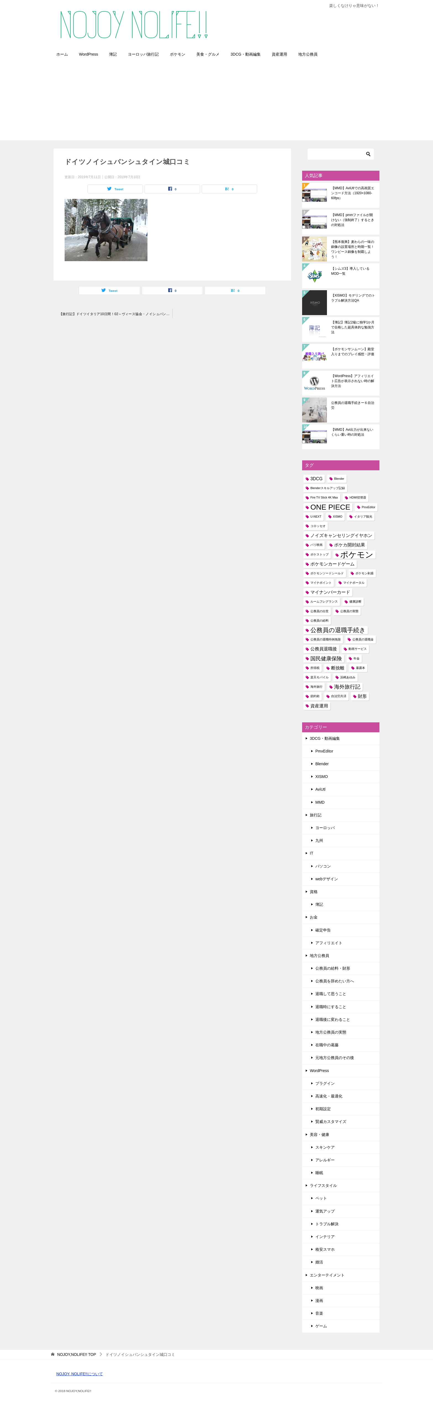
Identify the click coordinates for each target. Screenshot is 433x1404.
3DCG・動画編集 (246, 54)
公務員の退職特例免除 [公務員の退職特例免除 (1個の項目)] (325, 639)
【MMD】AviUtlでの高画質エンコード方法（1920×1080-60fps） (352, 193)
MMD (319, 802)
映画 (319, 1288)
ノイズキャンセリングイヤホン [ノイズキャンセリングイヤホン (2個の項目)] (341, 535)
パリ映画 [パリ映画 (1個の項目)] (316, 544)
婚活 (319, 1262)
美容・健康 (319, 1134)
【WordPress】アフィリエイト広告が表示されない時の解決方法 (352, 381)
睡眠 (319, 1173)
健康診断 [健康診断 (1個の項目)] (355, 601)
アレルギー (325, 1160)
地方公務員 (308, 54)
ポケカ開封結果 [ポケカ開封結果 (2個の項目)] (349, 545)
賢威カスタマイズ (330, 1121)
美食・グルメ (208, 54)
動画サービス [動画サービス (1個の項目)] (357, 648)
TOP (76, 1354)
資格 (314, 891)
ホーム (62, 54)
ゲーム (321, 1326)
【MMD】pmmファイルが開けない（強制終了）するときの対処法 (352, 220)
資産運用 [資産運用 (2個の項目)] (319, 706)
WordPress (88, 54)
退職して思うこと (330, 994)
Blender (322, 764)
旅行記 (315, 815)
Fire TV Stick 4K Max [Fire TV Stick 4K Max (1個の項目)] (324, 497)
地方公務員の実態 (330, 1032)
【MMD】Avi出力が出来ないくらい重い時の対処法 (352, 432)
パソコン (323, 866)
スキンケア (325, 1147)
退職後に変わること (332, 1019)
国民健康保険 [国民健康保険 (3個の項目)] (326, 658)
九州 (319, 840)
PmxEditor (324, 751)
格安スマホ (325, 1249)
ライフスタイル (323, 1185)
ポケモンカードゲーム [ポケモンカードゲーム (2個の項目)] (332, 564)
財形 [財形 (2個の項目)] (362, 696)
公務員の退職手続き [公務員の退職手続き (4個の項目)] (338, 630)
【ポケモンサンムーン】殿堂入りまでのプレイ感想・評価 (352, 351)
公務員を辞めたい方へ (334, 981)
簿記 (113, 54)
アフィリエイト (328, 943)
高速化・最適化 (328, 1096)
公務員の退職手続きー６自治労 (352, 405)
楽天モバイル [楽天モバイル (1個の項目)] (319, 677)
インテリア (325, 1236)
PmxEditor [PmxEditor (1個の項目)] (368, 507)
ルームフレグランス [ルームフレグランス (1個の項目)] (324, 601)
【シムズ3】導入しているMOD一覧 (350, 271)
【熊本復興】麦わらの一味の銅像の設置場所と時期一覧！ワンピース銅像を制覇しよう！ (352, 249)
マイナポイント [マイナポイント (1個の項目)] (321, 582)
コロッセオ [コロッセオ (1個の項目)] (318, 526)
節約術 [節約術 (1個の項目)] (315, 696)
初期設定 (323, 1109)
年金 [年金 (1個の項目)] (356, 658)
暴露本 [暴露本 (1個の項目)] (360, 667)
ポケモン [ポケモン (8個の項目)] (356, 555)
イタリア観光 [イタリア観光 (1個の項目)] (363, 516)
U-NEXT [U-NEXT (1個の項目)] (315, 516)
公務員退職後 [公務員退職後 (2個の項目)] (323, 649)
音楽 (319, 1313)
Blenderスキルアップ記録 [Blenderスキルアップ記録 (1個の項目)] (327, 488)
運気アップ (325, 1211)
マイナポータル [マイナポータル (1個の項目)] (354, 582)
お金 (314, 917)
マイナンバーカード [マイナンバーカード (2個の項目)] (330, 592)
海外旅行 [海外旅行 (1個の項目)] (316, 686)
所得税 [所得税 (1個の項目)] (315, 667)
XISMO (321, 776)
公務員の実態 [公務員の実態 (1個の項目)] (349, 611)
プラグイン (325, 1083)
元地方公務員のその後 (334, 1057)
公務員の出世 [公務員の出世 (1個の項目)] (319, 611)
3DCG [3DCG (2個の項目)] (316, 478)
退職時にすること (330, 1007)
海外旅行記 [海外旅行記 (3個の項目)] (347, 687)
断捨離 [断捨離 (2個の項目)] (337, 668)
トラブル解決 (327, 1224)
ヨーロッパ (325, 828)
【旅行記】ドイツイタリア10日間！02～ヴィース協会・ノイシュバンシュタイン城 (115, 314)
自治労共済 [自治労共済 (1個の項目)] (338, 696)
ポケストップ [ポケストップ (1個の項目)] (319, 554)
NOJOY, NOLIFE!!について (79, 1374)
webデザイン (326, 879)
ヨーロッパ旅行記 (143, 54)
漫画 (319, 1300)
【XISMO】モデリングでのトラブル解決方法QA (353, 298)
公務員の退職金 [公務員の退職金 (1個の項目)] (363, 639)
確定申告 (323, 930)
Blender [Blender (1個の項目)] (339, 478)
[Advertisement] (216, 101)
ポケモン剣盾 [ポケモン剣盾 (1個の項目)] (364, 573)
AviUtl (320, 789)
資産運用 (279, 54)
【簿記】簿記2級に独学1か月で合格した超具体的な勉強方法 (352, 327)
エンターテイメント (327, 1275)
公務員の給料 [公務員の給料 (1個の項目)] (319, 620)
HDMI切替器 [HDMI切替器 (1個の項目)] (358, 497)
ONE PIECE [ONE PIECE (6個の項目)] (330, 507)
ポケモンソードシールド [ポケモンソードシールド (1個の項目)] (327, 573)
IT (311, 853)
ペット (321, 1198)
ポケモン (177, 54)
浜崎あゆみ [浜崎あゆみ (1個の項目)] (347, 677)
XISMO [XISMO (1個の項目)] (337, 516)
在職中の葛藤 (327, 1045)
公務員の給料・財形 (332, 968)
